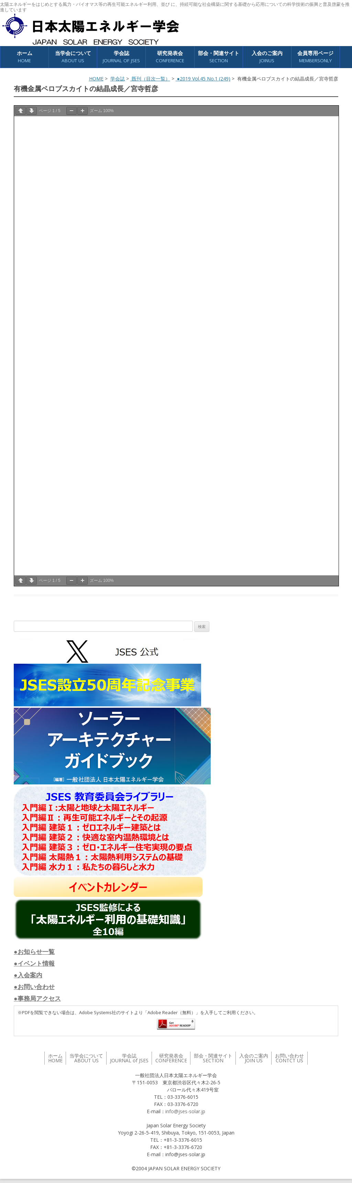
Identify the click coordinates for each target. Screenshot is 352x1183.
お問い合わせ (289, 1058)
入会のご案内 (267, 57)
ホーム (24, 57)
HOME (96, 78)
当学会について (73, 57)
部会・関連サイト (218, 57)
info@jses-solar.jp (185, 1111)
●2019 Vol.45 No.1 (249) (203, 78)
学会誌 (121, 57)
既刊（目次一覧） (150, 78)
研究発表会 (170, 57)
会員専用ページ (315, 57)
